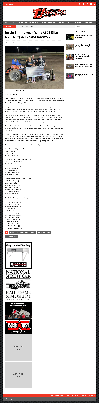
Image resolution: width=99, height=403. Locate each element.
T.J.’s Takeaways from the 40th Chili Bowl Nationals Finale (83, 66)
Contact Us (88, 23)
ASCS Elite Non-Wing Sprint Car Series (22, 232)
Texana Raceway (11, 236)
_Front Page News (13, 42)
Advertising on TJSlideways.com (76, 395)
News (12, 23)
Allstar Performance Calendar (29, 23)
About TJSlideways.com (58, 395)
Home (6, 23)
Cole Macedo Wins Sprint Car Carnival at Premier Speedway (83, 56)
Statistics (78, 23)
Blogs (70, 23)
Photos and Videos (48, 23)
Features (61, 23)
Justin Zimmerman (44, 232)
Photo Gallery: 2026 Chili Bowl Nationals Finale (83, 46)
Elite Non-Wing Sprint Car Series (28, 42)
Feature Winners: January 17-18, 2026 (83, 36)
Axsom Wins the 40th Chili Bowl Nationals (84, 75)
